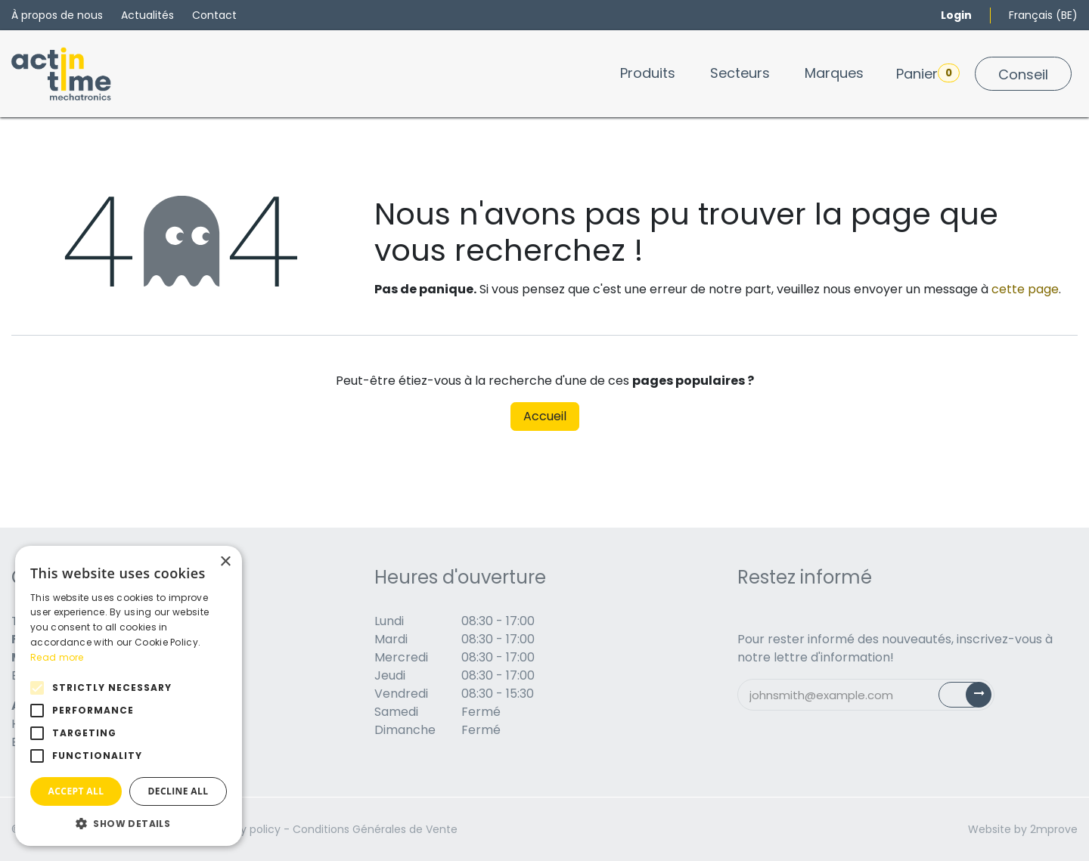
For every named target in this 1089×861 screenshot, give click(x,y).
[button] (128, 823)
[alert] (128, 696)
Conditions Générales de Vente (375, 829)
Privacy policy (245, 829)
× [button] (225, 562)
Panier (928, 73)
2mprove (1054, 829)
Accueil (544, 416)
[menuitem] (647, 73)
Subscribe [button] (973, 698)
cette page (1025, 289)
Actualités (147, 15)
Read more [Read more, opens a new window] (57, 657)
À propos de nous (57, 15)
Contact (214, 15)
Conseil (1023, 74)
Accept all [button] (76, 791)
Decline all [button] (178, 791)
